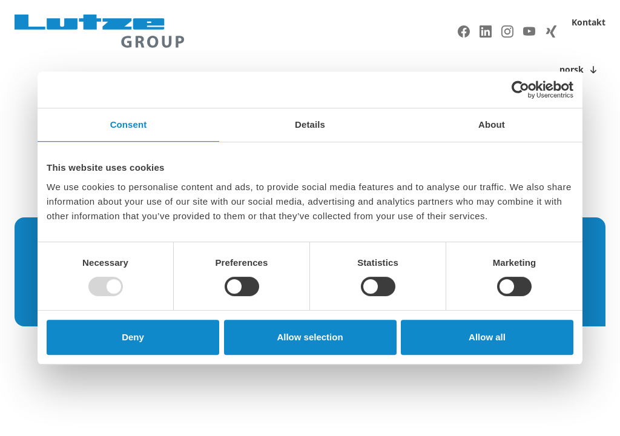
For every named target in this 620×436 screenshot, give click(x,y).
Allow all (487, 337)
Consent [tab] (128, 124)
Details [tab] (310, 124)
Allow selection (310, 337)
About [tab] (491, 124)
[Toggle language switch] (580, 70)
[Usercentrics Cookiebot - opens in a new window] (520, 90)
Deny (133, 337)
